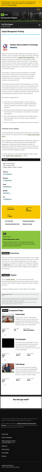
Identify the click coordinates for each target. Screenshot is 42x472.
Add (26, 9)
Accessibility (5, 452)
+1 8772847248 (7, 174)
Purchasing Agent (20, 340)
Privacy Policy (5, 449)
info (4, 15)
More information (12, 5)
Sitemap (4, 456)
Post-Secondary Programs (9, 18)
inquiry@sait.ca (7, 186)
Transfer (11, 279)
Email (17, 37)
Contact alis (5, 434)
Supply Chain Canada (27, 57)
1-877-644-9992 (6, 442)
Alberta (4, 9)
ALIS (10, 9)
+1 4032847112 (7, 199)
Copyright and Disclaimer (8, 465)
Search (34, 9)
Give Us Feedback (7, 437)
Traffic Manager (20, 364)
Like (30, 9)
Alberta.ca (4, 446)
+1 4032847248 (7, 180)
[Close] (40, 2)
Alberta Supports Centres (8, 441)
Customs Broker (20, 315)
